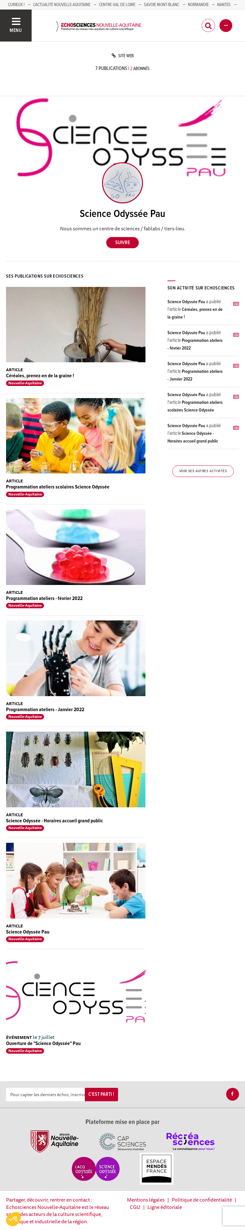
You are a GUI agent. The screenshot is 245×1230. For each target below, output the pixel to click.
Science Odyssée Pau (27, 932)
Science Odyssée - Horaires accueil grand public (54, 821)
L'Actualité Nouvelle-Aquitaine (61, 5)
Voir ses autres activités (203, 471)
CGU (135, 1207)
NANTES (224, 5)
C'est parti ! (101, 1094)
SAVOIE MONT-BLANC (161, 5)
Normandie (198, 5)
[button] (13, 1219)
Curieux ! (16, 5)
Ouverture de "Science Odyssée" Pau (43, 1043)
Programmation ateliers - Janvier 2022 (45, 709)
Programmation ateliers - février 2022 (44, 598)
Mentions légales (146, 1199)
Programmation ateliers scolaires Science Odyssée (57, 487)
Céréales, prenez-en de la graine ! (40, 376)
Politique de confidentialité (202, 1199)
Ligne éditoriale (164, 1207)
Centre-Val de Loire (117, 5)
